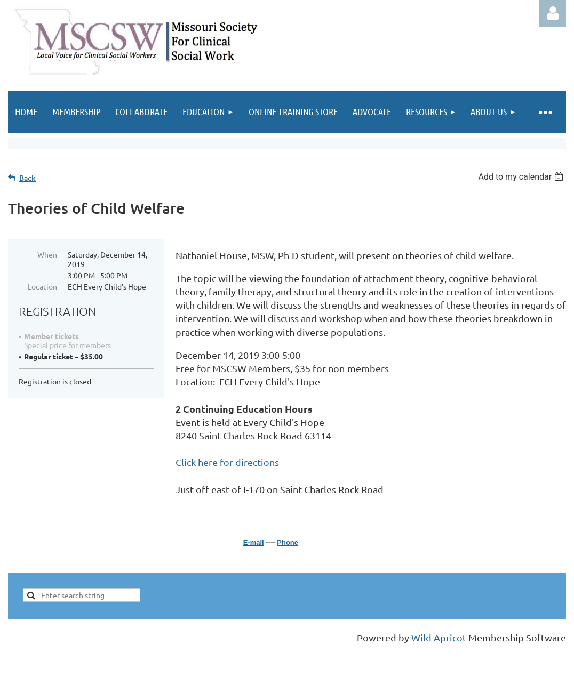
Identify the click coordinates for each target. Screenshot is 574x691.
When (47, 254)
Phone (287, 543)
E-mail (253, 543)
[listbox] (522, 176)
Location (42, 286)
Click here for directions (227, 462)
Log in (552, 13)
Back (27, 178)
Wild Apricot (438, 637)
